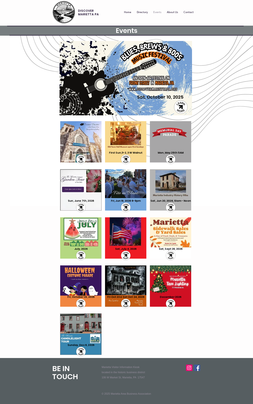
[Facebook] (197, 368)
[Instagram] (189, 368)
